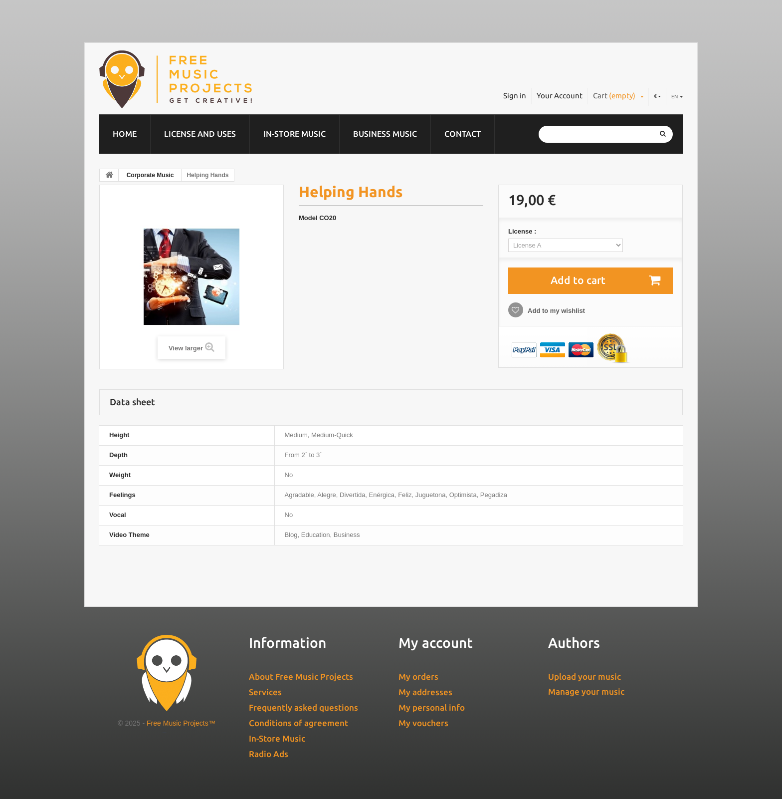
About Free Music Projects (301, 676)
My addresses (425, 692)
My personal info (431, 707)
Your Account (560, 95)
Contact (462, 133)
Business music (385, 133)
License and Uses (200, 133)
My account (435, 642)
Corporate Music (150, 175)
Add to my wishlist (555, 310)
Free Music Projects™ (181, 723)
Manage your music (586, 691)
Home (125, 133)
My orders (418, 676)
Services (265, 692)
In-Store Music (294, 133)
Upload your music (584, 676)
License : (523, 231)
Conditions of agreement (298, 723)
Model (308, 218)
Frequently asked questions (303, 707)
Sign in (514, 95)
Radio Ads (268, 754)
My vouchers (423, 723)
